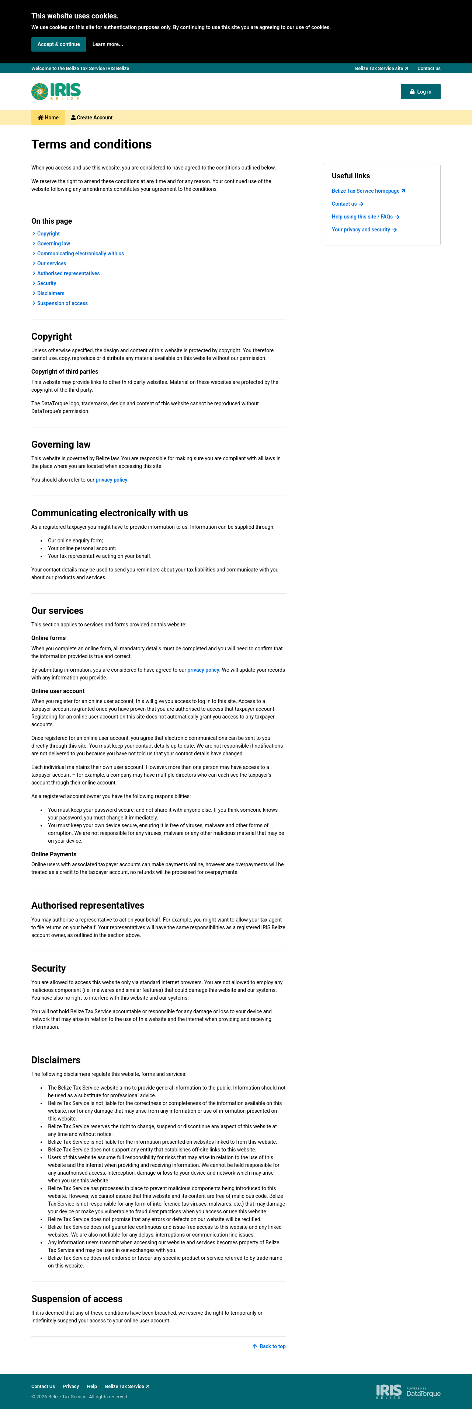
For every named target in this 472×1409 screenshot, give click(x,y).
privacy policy (111, 480)
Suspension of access (62, 303)
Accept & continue (59, 44)
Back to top (269, 1346)
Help (92, 1386)
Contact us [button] (429, 68)
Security (46, 283)
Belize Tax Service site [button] (379, 68)
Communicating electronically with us (80, 253)
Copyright (48, 234)
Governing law (53, 244)
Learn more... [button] (108, 44)
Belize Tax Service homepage (366, 191)
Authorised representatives (68, 273)
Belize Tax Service (124, 1386)
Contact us (344, 204)
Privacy (71, 1386)
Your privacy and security (361, 229)
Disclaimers (51, 293)
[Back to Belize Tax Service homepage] (56, 91)
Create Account (92, 117)
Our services (51, 263)
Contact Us (43, 1386)
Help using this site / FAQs (362, 217)
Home (48, 117)
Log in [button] (420, 92)
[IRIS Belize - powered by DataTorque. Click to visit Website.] (408, 1391)
